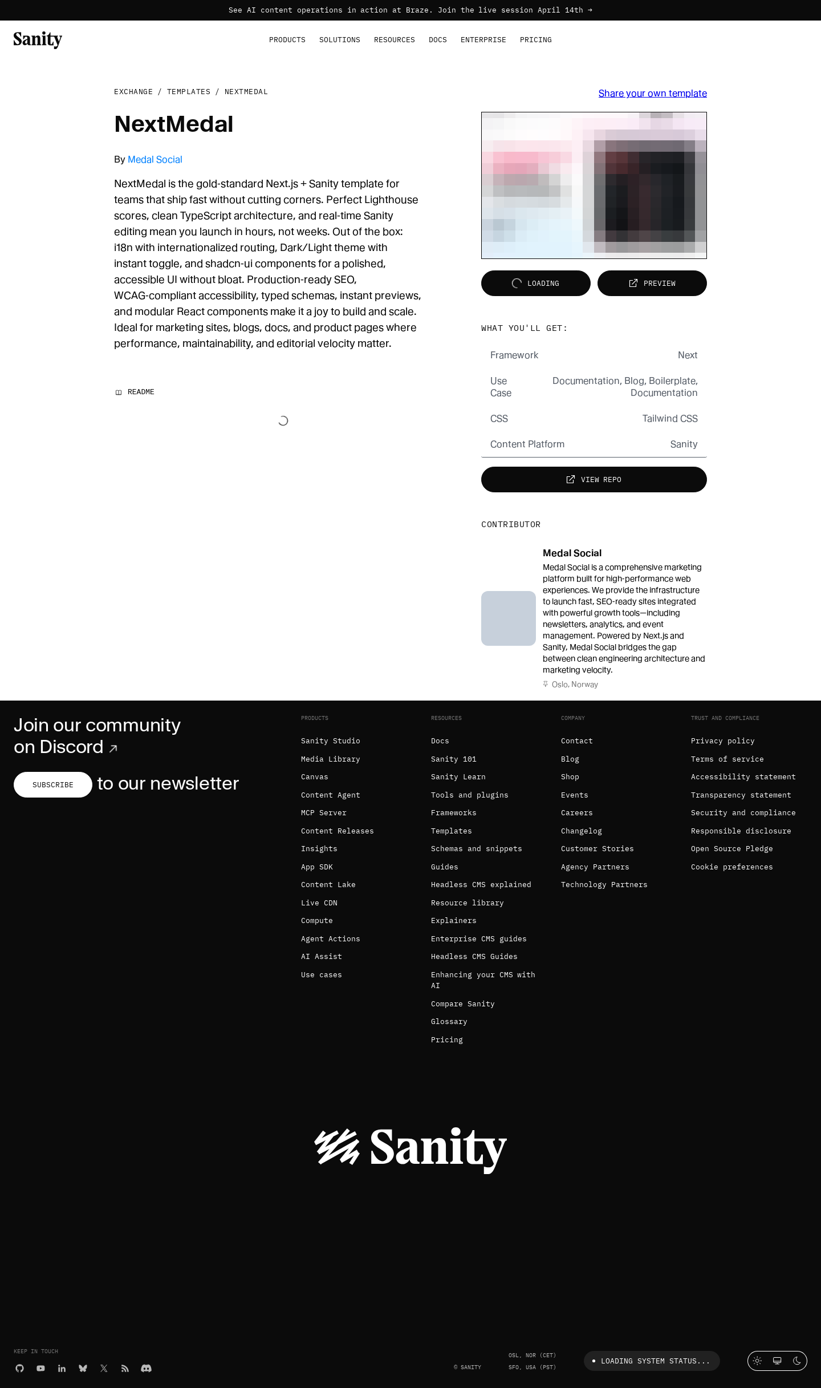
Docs (438, 39)
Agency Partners (595, 867)
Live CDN (319, 903)
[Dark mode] (797, 1361)
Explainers (454, 920)
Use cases (321, 975)
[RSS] (125, 1367)
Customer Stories (597, 848)
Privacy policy (723, 741)
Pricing (536, 39)
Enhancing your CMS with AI (483, 980)
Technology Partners (604, 884)
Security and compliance (743, 813)
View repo (592, 479)
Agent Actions (330, 939)
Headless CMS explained (481, 884)
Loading (534, 283)
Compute (317, 920)
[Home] (38, 39)
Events (574, 795)
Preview (651, 283)
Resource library (467, 903)
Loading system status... (649, 1361)
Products (287, 39)
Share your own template (653, 93)
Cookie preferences (732, 867)
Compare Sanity (463, 1004)
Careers (577, 813)
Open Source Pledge (732, 848)
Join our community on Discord (97, 736)
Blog (570, 759)
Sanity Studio (330, 741)
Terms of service (727, 759)
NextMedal (247, 91)
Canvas (314, 777)
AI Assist (321, 956)
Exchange (133, 91)
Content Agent (330, 795)
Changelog (581, 831)
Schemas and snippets (476, 848)
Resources (394, 39)
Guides (444, 867)
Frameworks (454, 813)
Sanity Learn (458, 777)
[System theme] (777, 1361)
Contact (577, 741)
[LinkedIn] (62, 1367)
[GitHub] (20, 1367)
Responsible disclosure (741, 831)
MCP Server (324, 813)
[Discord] (146, 1367)
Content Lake (328, 884)
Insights (319, 848)
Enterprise (483, 39)
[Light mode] (757, 1361)
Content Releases (337, 831)
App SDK (317, 867)
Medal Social (155, 159)
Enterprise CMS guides (479, 939)
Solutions (339, 39)
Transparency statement (741, 795)
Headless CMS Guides (474, 956)
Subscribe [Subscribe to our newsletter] (53, 785)
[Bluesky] (83, 1367)
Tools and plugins (470, 795)
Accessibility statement (743, 777)
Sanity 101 (454, 759)
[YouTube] (41, 1367)
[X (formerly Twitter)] (104, 1367)
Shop (570, 777)
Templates (189, 91)
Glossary (449, 1021)
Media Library (330, 759)
